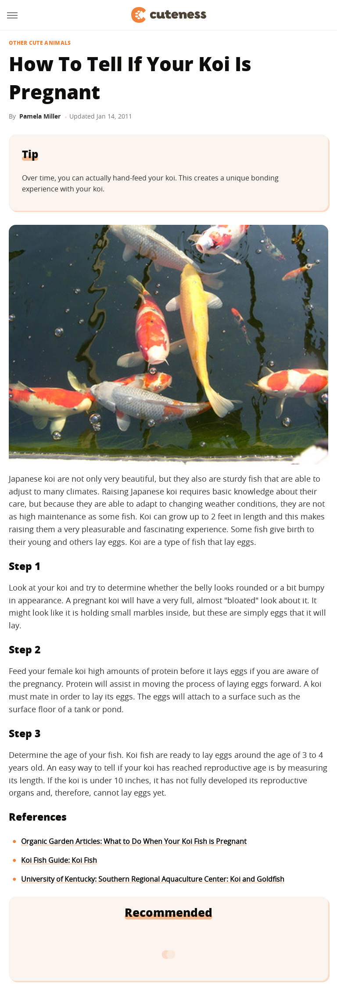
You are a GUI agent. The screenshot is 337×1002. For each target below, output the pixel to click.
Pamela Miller (40, 116)
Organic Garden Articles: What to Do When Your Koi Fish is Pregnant (134, 841)
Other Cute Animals (40, 43)
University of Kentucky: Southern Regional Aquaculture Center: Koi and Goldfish (152, 879)
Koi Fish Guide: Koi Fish (59, 860)
